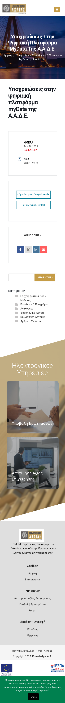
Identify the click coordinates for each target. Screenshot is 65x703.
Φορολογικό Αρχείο (32, 312)
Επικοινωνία (32, 579)
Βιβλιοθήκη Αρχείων (32, 317)
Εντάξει (33, 697)
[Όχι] (60, 691)
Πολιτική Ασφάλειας (23, 650)
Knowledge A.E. (42, 656)
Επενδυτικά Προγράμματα (35, 304)
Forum (32, 610)
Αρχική (7, 55)
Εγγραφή (32, 635)
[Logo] (32, 537)
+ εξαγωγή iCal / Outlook (33, 205)
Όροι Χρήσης (45, 650)
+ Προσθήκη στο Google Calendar (33, 194)
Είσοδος (32, 629)
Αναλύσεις (26, 308)
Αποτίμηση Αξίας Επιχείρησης (32, 598)
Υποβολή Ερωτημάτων (32, 604)
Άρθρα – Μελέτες (31, 321)
